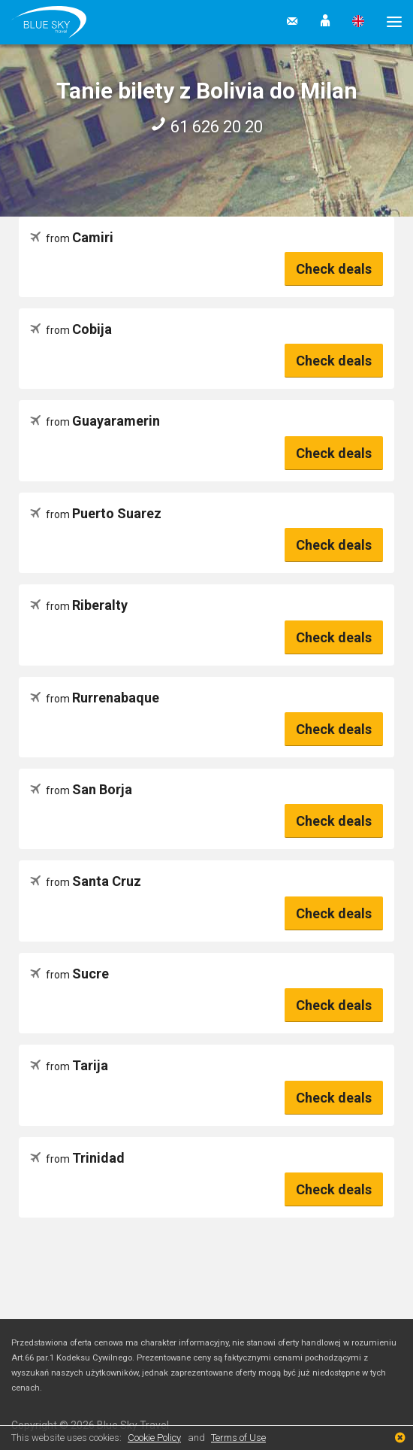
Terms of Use (238, 1437)
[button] (325, 21)
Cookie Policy (154, 1437)
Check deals (334, 269)
